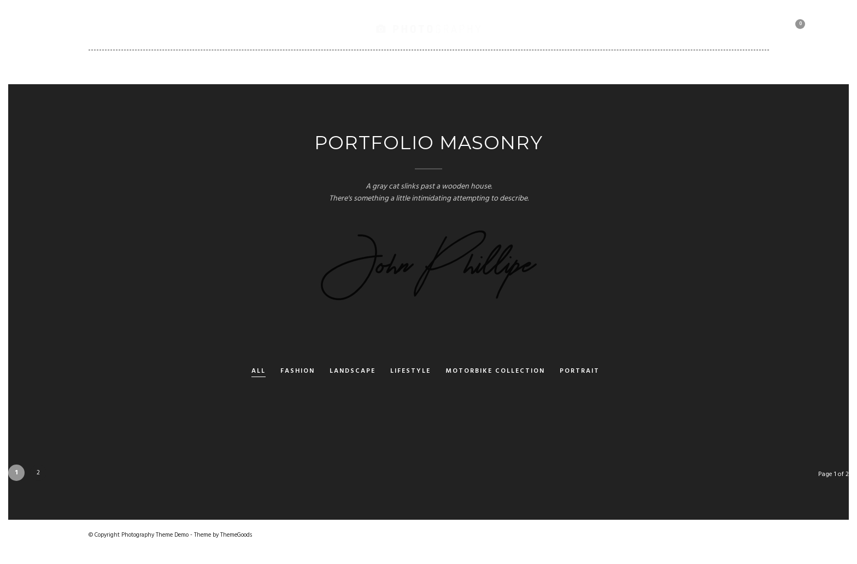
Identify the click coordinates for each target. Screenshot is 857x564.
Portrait (580, 371)
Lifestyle (410, 371)
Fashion (297, 371)
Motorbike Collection (615, 66)
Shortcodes (471, 66)
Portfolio (309, 66)
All (258, 371)
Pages (366, 66)
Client (532, 66)
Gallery (248, 66)
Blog (412, 66)
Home (198, 66)
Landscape (352, 371)
